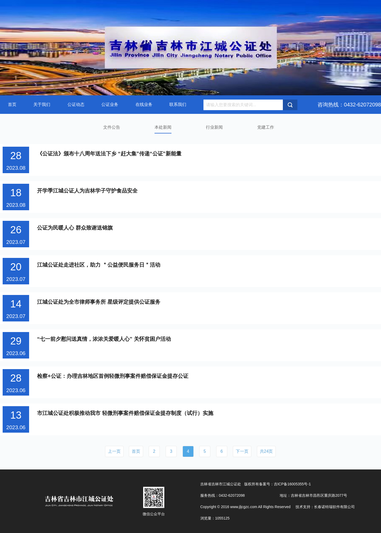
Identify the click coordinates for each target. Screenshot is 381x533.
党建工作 (265, 127)
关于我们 (41, 104)
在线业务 (143, 104)
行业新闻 (214, 127)
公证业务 (109, 104)
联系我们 (177, 104)
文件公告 (111, 127)
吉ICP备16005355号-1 (292, 484)
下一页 (242, 451)
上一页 (114, 451)
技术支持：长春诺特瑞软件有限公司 (325, 507)
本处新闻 (163, 127)
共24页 (266, 451)
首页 (12, 104)
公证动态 (75, 104)
